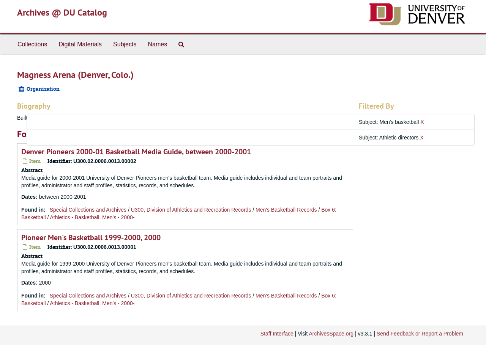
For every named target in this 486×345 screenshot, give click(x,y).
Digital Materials (80, 44)
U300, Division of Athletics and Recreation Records (191, 210)
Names (157, 44)
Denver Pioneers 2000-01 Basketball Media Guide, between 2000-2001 (136, 152)
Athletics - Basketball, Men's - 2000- (92, 217)
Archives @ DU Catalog (62, 12)
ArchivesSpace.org (331, 334)
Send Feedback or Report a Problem (420, 334)
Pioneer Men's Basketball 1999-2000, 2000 (91, 237)
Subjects (124, 44)
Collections (32, 44)
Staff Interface (276, 334)
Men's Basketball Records (286, 210)
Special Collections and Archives (88, 210)
